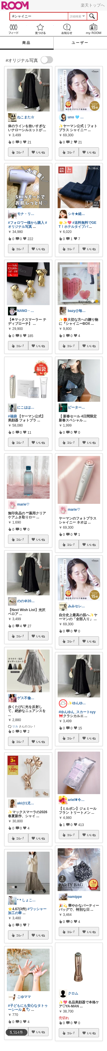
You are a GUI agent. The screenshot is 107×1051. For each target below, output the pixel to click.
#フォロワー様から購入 (26, 223)
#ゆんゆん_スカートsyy (77, 712)
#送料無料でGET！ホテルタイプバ (77, 225)
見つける (40, 29)
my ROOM (93, 29)
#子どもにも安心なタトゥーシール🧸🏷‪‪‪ (28, 1008)
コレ (20, 152)
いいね (40, 152)
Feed (13, 29)
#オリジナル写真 (27, 225)
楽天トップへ (93, 5)
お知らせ (67, 29)
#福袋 (12, 416)
